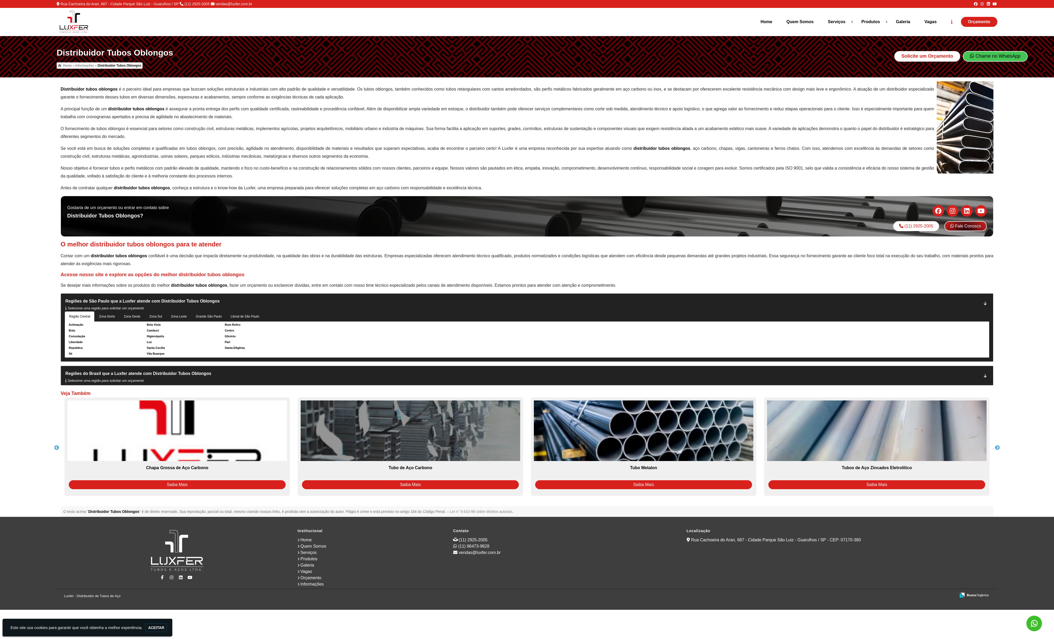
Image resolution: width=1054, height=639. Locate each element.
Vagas (930, 21)
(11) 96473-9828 (473, 546)
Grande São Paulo (209, 316)
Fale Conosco (965, 226)
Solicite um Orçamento (927, 56)
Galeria (903, 21)
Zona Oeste (132, 316)
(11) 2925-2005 (197, 4)
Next (997, 447)
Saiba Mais (177, 484)
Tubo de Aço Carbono (410, 467)
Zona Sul (155, 316)
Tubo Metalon (643, 467)
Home (766, 21)
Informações (312, 584)
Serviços (837, 21)
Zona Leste (179, 316)
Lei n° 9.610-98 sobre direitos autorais (481, 511)
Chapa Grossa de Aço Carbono (177, 467)
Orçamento (979, 21)
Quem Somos (800, 21)
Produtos (870, 21)
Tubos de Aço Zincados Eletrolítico (877, 467)
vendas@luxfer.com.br (233, 4)
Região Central (79, 316)
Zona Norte (107, 316)
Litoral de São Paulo (245, 316)
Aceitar (156, 628)
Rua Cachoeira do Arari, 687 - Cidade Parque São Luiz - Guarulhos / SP (120, 4)
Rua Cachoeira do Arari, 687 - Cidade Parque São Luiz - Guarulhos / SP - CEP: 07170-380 (776, 540)
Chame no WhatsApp (995, 56)
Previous (56, 447)
